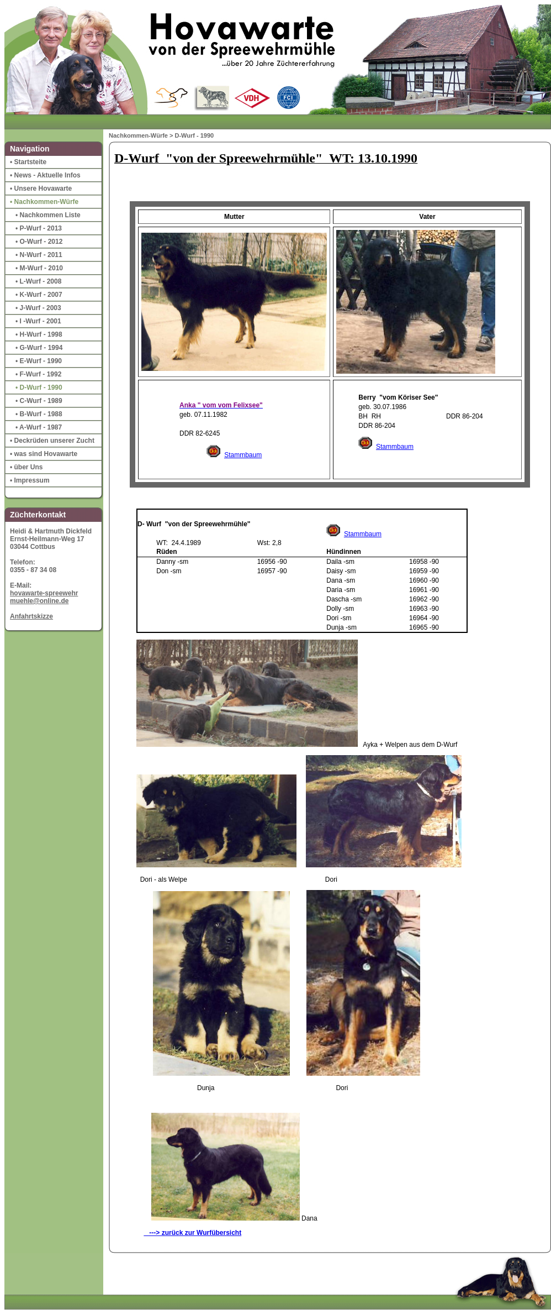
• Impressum (30, 480)
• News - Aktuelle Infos (45, 175)
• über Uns (26, 467)
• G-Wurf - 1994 (38, 348)
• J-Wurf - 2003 (38, 308)
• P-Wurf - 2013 (38, 228)
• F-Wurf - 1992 (38, 374)
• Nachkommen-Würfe (44, 202)
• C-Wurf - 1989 (38, 401)
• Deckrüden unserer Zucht (52, 440)
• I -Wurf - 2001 (38, 321)
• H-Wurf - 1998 (38, 334)
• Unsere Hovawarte (41, 188)
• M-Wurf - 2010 (39, 268)
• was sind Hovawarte (43, 454)
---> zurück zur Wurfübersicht (192, 1233)
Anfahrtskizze (31, 616)
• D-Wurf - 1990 (38, 387)
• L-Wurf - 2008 (38, 281)
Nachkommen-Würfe (138, 135)
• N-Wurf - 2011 (38, 255)
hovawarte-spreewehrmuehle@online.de (44, 597)
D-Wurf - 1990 (194, 135)
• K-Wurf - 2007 (38, 295)
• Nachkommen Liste (48, 215)
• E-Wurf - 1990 (38, 361)
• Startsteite (28, 162)
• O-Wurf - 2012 (38, 241)
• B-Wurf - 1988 (38, 414)
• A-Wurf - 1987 (38, 427)
